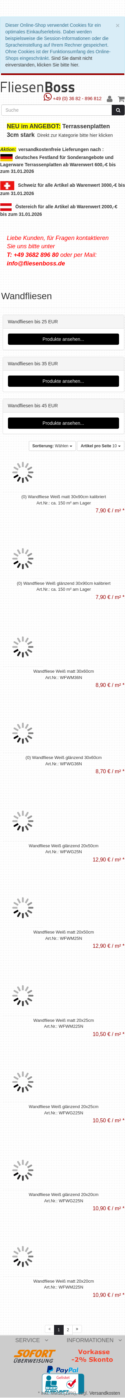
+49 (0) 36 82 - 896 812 (73, 98)
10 (100, 446)
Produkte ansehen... (63, 339)
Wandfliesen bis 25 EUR (33, 321)
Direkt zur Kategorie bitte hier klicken (75, 135)
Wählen (52, 446)
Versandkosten (104, 1393)
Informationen (94, 1340)
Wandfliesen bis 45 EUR (33, 405)
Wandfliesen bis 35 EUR (33, 363)
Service (31, 1340)
